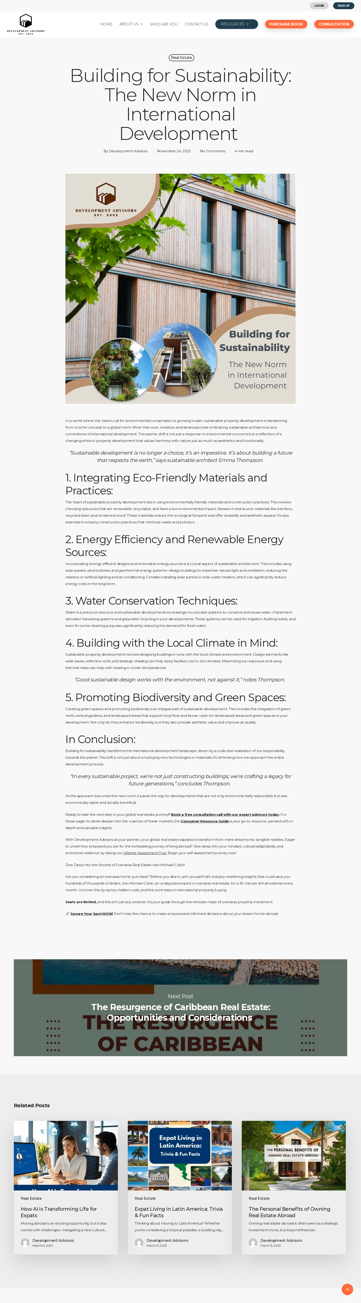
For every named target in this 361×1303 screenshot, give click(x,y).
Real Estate (181, 57)
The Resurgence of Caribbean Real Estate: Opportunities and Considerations (180, 1007)
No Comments (212, 151)
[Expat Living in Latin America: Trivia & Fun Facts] (180, 1187)
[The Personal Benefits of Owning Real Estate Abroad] (294, 1187)
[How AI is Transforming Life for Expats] (66, 1187)
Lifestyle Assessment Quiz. (145, 853)
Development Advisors (128, 151)
